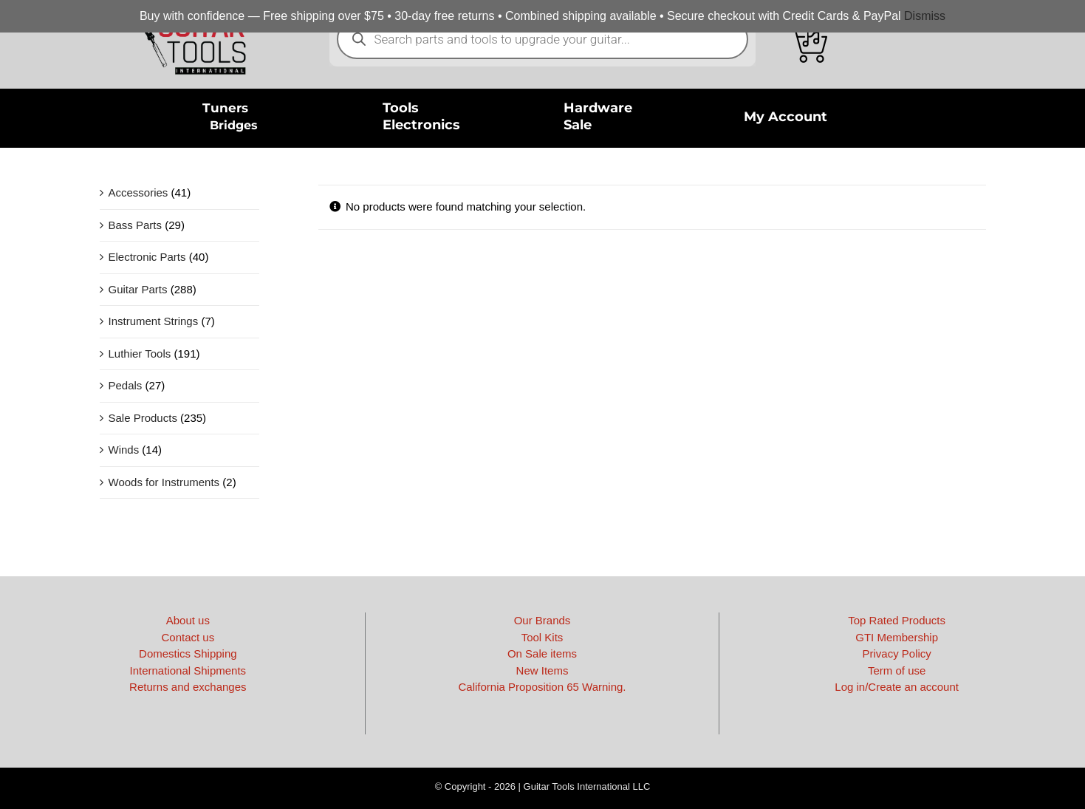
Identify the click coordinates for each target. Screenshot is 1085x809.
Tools (401, 108)
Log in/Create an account (897, 686)
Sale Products (143, 418)
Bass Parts (135, 225)
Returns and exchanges (187, 686)
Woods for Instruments (164, 482)
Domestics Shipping (188, 653)
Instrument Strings (154, 321)
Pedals (126, 385)
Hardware (598, 108)
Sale (578, 125)
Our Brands (542, 620)
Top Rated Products (896, 620)
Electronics (421, 125)
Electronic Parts (147, 256)
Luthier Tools (140, 353)
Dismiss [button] (924, 16)
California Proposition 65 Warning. (542, 686)
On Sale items (542, 653)
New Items (542, 670)
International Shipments (188, 670)
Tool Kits (542, 637)
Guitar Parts (138, 289)
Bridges (234, 125)
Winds (124, 449)
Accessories (138, 192)
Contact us (187, 637)
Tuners (225, 107)
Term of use (896, 670)
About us (188, 620)
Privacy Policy (896, 653)
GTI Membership (896, 637)
